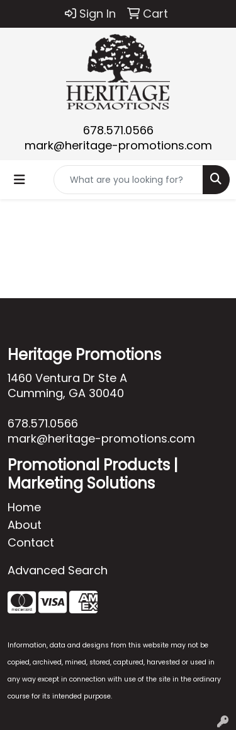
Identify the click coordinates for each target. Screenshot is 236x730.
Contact (31, 542)
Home (24, 507)
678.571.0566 (118, 130)
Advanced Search (58, 570)
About (25, 525)
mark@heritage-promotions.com (118, 145)
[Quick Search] (128, 179)
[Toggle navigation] (19, 179)
